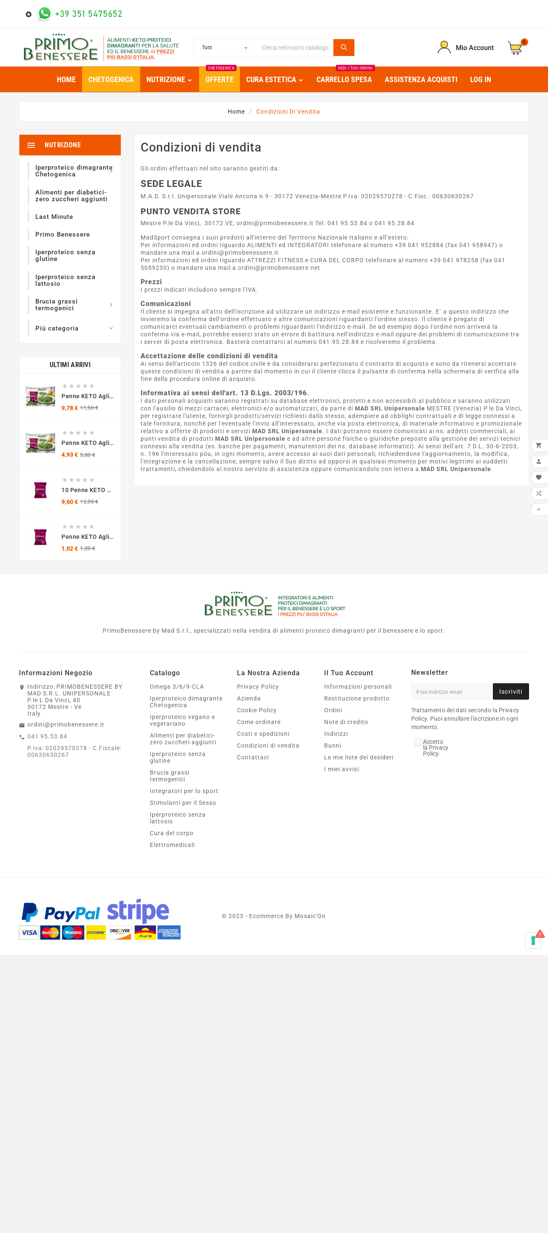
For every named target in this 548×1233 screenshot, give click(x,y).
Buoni (332, 745)
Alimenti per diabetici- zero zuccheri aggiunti (183, 739)
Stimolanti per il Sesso (183, 802)
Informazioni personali (358, 686)
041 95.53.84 (47, 736)
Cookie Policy (257, 710)
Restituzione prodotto (357, 698)
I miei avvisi (341, 769)
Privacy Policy (258, 686)
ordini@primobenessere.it (65, 724)
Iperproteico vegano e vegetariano (182, 720)
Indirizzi (336, 733)
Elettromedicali (172, 845)
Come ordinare (259, 722)
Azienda (249, 698)
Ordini (333, 710)
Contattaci (253, 757)
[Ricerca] (295, 47)
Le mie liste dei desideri (359, 757)
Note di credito (346, 722)
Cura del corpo (172, 833)
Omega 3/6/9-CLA (177, 686)
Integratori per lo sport (184, 791)
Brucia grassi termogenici (169, 776)
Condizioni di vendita (268, 745)
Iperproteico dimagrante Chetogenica (186, 701)
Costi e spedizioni (263, 733)
